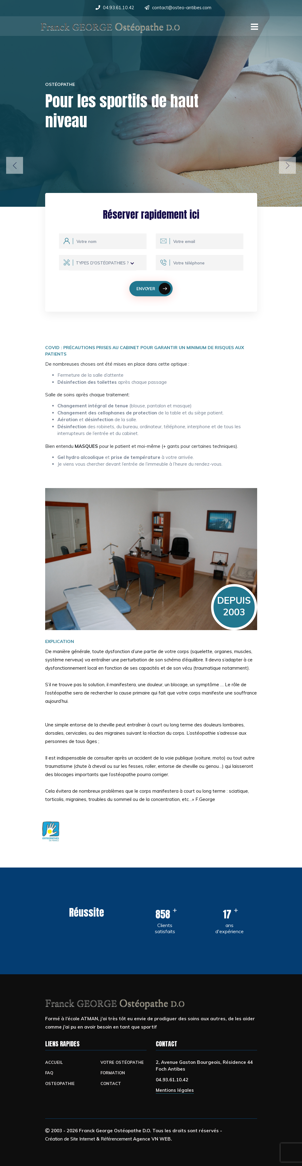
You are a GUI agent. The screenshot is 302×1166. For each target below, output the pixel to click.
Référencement (124, 1139)
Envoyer (153, 288)
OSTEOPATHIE (60, 1083)
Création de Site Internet (73, 1139)
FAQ (49, 1073)
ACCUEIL (54, 1062)
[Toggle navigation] (253, 25)
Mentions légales (175, 1090)
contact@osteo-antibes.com (181, 7)
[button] (14, 165)
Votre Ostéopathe (122, 1062)
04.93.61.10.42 (118, 7)
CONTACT (110, 1083)
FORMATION (113, 1073)
